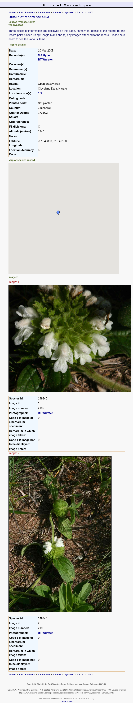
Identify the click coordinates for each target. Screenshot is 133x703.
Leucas (57, 12)
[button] (58, 213)
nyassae (69, 12)
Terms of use (67, 701)
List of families (27, 12)
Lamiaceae (44, 12)
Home (12, 12)
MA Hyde (44, 55)
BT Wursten (45, 59)
